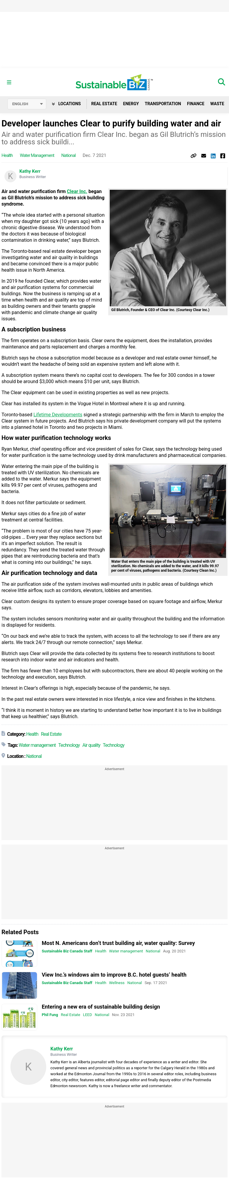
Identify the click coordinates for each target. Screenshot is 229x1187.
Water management (37, 155)
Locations (66, 103)
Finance (195, 103)
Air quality (91, 745)
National (68, 155)
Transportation (163, 103)
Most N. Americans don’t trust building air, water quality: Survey (118, 943)
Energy (131, 103)
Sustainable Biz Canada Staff (67, 951)
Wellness (117, 983)
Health (7, 155)
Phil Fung (50, 1014)
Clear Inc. (77, 191)
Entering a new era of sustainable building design (101, 1007)
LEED (87, 1014)
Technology (69, 745)
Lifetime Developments (57, 414)
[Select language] (26, 104)
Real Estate (104, 103)
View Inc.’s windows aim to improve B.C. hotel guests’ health (114, 975)
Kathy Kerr (30, 171)
